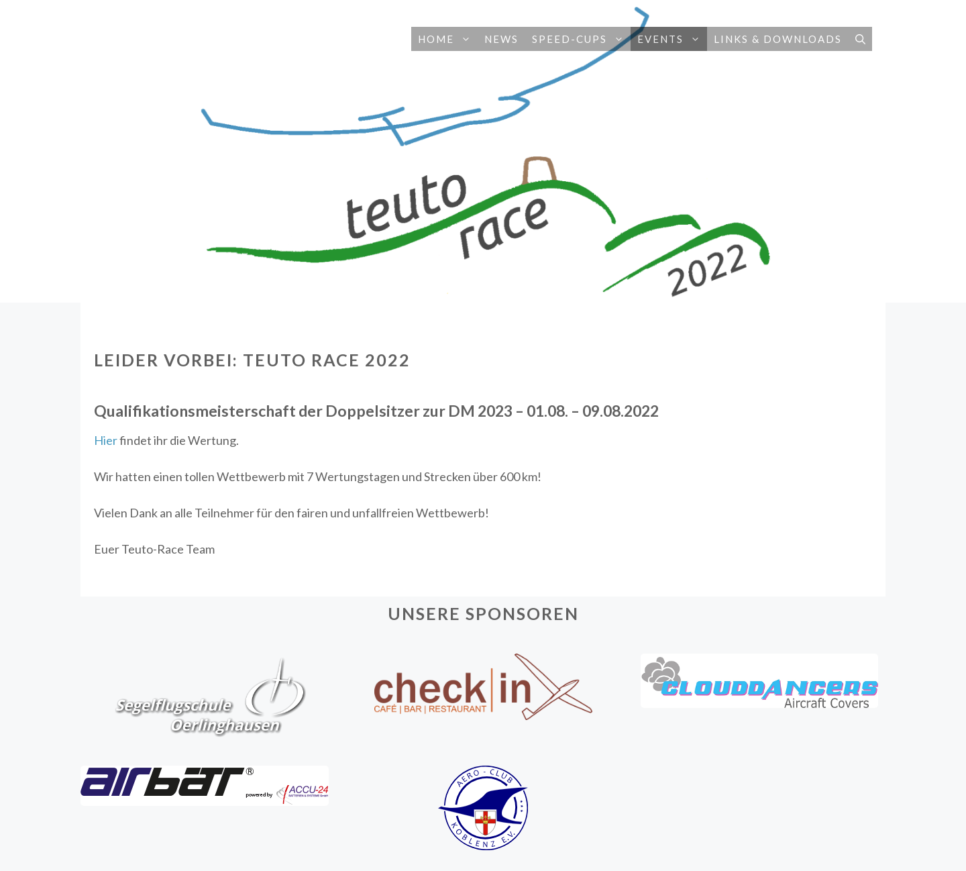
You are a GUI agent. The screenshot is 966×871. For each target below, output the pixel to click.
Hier (105, 440)
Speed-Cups (581, 39)
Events (672, 39)
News (501, 39)
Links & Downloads (778, 39)
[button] (466, 39)
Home (448, 39)
